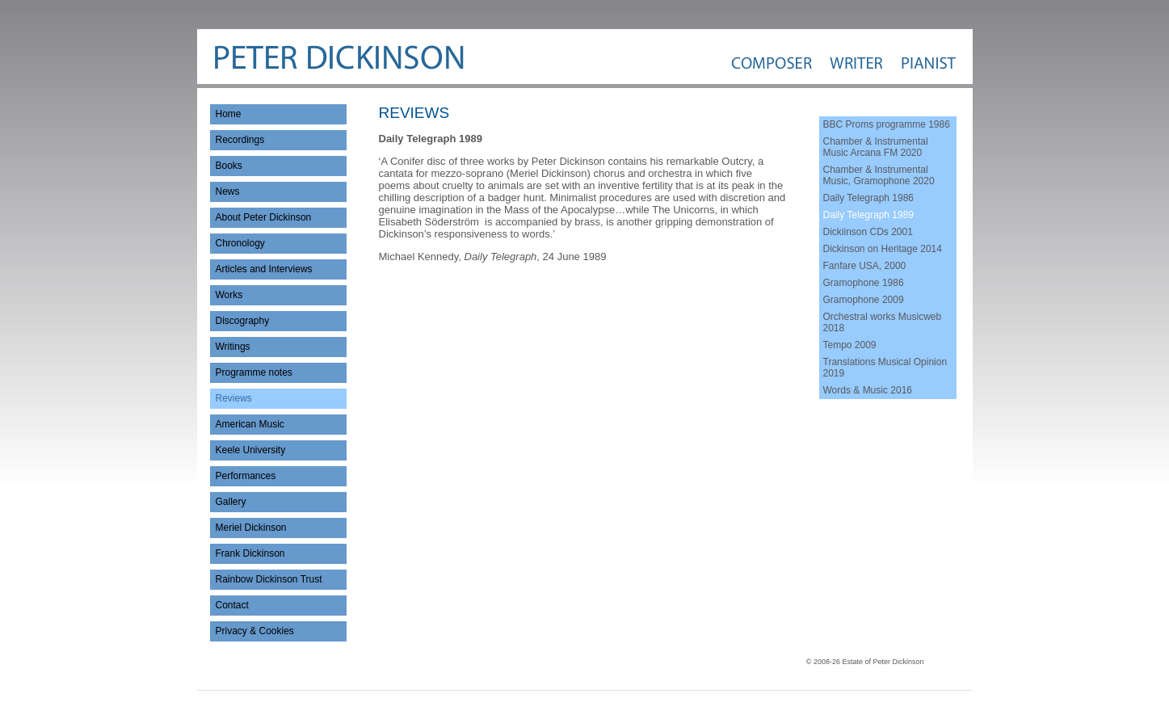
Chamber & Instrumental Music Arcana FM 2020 (875, 147)
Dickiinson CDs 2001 (868, 232)
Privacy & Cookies (255, 631)
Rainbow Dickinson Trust (269, 579)
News (228, 191)
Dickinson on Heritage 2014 (882, 248)
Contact (232, 605)
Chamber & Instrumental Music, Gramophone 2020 (879, 175)
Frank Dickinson (250, 553)
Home (229, 114)
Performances (246, 476)
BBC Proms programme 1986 (886, 124)
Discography (243, 320)
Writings (233, 346)
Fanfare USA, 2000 (864, 265)
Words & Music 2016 (868, 390)
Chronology (240, 243)
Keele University (251, 450)
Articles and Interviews (264, 269)
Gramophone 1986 (863, 282)
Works (229, 295)
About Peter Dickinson (264, 217)
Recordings (240, 139)
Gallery (231, 501)
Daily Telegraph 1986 (869, 198)
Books (229, 165)
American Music (250, 424)
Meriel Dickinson (251, 527)
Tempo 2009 (850, 345)
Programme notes (254, 372)
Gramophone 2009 (863, 299)
